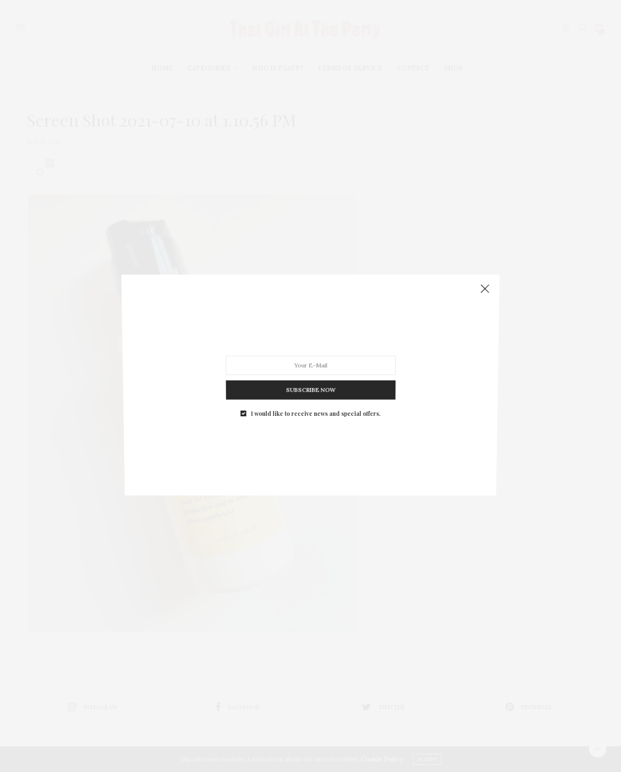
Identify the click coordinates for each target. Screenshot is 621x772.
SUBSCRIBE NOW (310, 385)
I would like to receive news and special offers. (315, 407)
